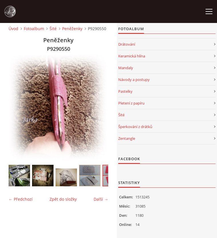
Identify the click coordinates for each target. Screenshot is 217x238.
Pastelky (125, 91)
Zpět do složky (63, 199)
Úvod (13, 28)
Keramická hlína (131, 56)
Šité (53, 28)
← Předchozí (21, 199)
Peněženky (72, 28)
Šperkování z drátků (135, 126)
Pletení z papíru (131, 103)
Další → (101, 199)
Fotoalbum (34, 28)
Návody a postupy (134, 79)
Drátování (126, 44)
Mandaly (125, 67)
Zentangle (126, 138)
